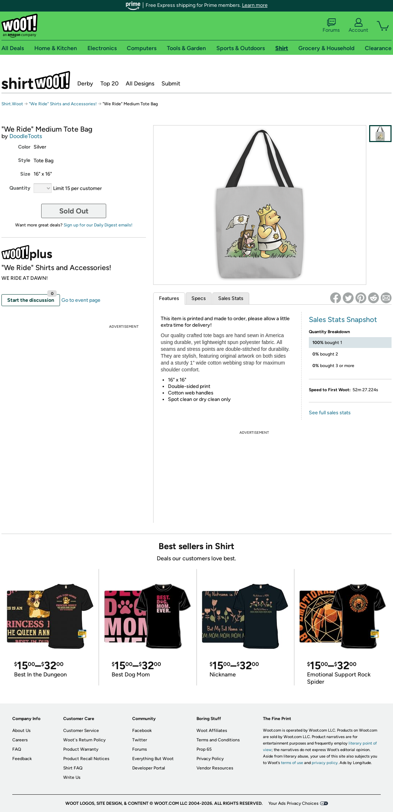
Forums (331, 25)
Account (358, 25)
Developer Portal (148, 768)
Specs (198, 298)
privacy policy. (325, 762)
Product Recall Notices (86, 758)
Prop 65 (204, 749)
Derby (85, 83)
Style (24, 160)
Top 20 (109, 83)
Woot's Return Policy (84, 739)
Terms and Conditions (218, 739)
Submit (170, 83)
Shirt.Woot (35, 80)
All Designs (140, 83)
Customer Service (81, 730)
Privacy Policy (210, 758)
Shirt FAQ (72, 768)
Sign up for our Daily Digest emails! (98, 225)
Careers (20, 739)
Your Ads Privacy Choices (293, 803)
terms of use (292, 762)
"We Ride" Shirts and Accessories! (63, 103)
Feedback (22, 758)
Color (24, 147)
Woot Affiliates (211, 730)
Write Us (72, 777)
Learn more (255, 5)
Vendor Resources (214, 768)
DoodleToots (25, 136)
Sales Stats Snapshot (343, 319)
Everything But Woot (153, 758)
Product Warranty (80, 749)
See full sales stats (330, 413)
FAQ (16, 749)
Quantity (19, 188)
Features (169, 298)
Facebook (142, 730)
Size (25, 174)
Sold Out (73, 211)
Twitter (139, 739)
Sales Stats (230, 298)
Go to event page (80, 300)
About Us (21, 730)
